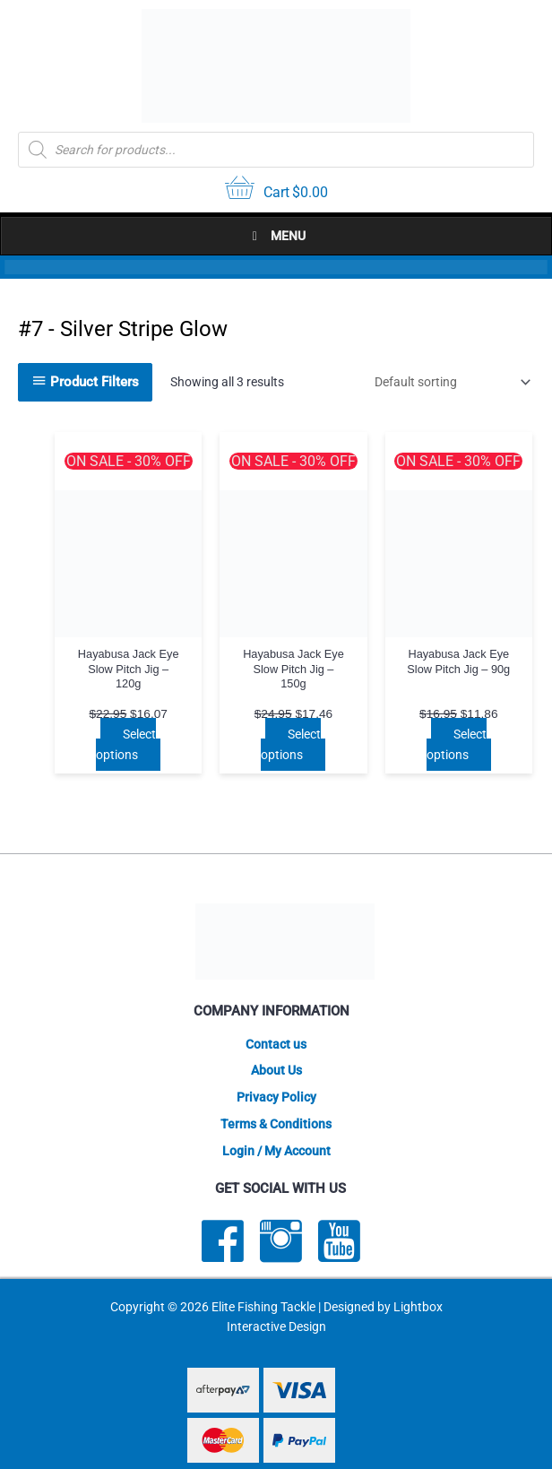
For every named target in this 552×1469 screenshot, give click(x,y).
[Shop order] (449, 381)
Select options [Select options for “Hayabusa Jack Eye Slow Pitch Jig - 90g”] (457, 744)
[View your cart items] (276, 190)
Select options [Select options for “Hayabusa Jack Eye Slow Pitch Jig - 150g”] (291, 744)
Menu (276, 236)
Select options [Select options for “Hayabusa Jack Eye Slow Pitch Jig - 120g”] (126, 744)
